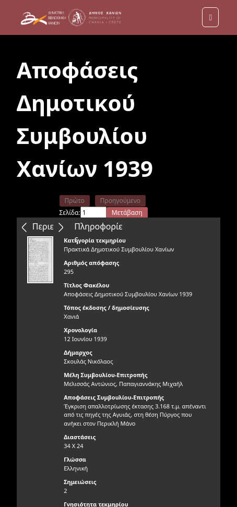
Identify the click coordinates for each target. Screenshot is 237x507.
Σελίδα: (70, 212)
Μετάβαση (127, 212)
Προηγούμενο (120, 200)
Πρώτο (75, 200)
